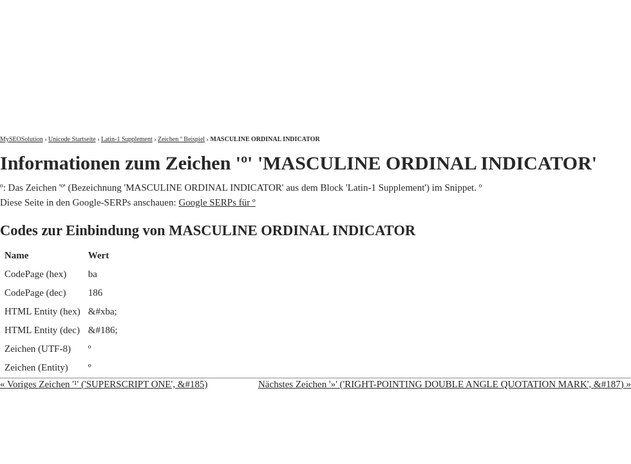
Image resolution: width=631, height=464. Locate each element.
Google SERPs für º (216, 202)
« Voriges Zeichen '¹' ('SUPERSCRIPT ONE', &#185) (103, 384)
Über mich (466, 11)
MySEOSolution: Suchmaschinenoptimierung (151, 58)
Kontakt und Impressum (565, 11)
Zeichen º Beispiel (181, 138)
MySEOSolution (21, 138)
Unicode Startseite (72, 138)
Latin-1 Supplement (127, 138)
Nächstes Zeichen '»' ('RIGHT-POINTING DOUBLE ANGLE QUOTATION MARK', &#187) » (444, 384)
